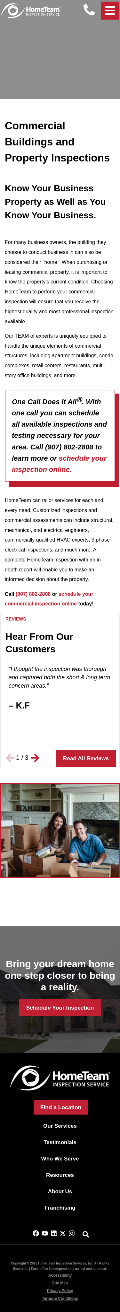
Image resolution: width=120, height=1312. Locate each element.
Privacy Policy (60, 1291)
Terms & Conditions (60, 1298)
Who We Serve (60, 1159)
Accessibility (60, 1275)
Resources (60, 1175)
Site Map (60, 1283)
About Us (60, 1191)
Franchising (59, 1208)
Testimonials (60, 1142)
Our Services (60, 1126)
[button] (10, 758)
